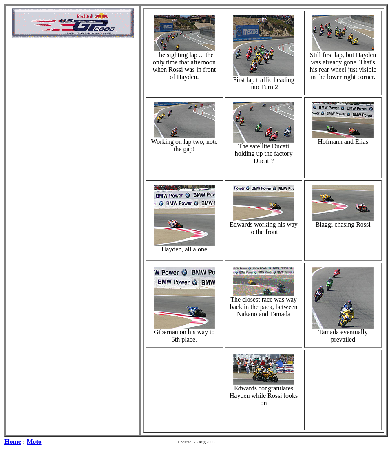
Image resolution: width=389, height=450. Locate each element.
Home (12, 441)
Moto (34, 441)
